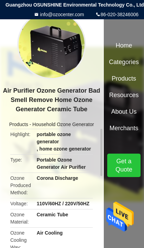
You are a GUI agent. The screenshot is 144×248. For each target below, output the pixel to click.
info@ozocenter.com (61, 14)
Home (123, 45)
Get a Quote (123, 165)
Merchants (123, 128)
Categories (124, 62)
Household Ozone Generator (63, 124)
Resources (124, 95)
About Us (123, 111)
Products (18, 124)
